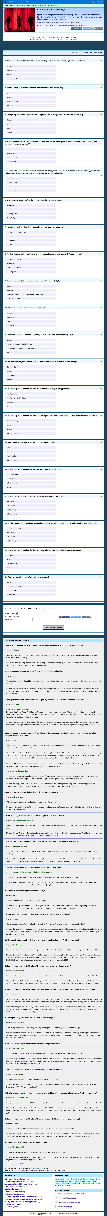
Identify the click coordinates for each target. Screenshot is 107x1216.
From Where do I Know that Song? (18, 1182)
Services (35, 2)
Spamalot (10, 132)
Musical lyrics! (12, 1207)
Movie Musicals (12, 1204)
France (57, 1183)
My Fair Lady (11, 70)
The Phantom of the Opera (16, 232)
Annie (9, 425)
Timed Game (98, 52)
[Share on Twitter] (88, 28)
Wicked (9, 559)
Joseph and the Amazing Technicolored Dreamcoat (25, 294)
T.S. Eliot (67, 1185)
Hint (101, 60)
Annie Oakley (59, 1185)
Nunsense (10, 286)
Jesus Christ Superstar (15, 298)
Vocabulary (84, 1179)
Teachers (91, 1183)
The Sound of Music (14, 259)
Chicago (10, 120)
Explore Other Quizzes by (71, 1194)
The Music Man (12, 475)
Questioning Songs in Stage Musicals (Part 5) (22, 1199)
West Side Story (12, 101)
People (68, 1179)
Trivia (28, 2)
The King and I (12, 272)
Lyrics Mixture (59, 1181)
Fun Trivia (9, 2)
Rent (8, 93)
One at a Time (77, 52)
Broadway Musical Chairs (15, 1179)
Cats (8, 149)
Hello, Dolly (11, 218)
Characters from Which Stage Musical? (20, 1184)
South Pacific (11, 161)
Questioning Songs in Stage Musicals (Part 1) (22, 1197)
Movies (62, 1179)
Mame (9, 74)
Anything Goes (12, 214)
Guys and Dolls (12, 105)
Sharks (62, 1183)
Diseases (92, 1179)
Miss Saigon (11, 313)
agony (35, 1168)
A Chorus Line (12, 78)
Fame (9, 448)
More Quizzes (69, 1202)
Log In (100, 2)
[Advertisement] (53, 45)
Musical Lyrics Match (13, 1192)
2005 (67, 39)
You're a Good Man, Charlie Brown (19, 344)
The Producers (12, 240)
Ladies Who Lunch (12, 1189)
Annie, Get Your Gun (14, 191)
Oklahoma (10, 178)
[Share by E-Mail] (98, 28)
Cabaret (9, 66)
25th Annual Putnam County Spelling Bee (22, 348)
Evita (8, 321)
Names (98, 1179)
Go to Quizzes (67, 1198)
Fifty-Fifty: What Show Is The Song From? (21, 1202)
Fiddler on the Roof (14, 267)
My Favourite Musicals (14, 1187)
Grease (9, 97)
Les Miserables (12, 394)
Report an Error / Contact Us (68, 1214)
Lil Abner (10, 187)
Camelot (10, 555)
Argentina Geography (73, 1183)
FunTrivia (65, 1207)
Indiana (84, 1183)
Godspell (10, 290)
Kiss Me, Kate (11, 325)
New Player (91, 2)
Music (57, 1179)
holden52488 (58, 23)
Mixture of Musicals (13, 1194)
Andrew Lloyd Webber (89, 1181)
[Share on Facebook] (76, 28)
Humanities (75, 1179)
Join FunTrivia (21, 5)
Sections (20, 2)
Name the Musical (75, 1181)
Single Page (88, 52)
